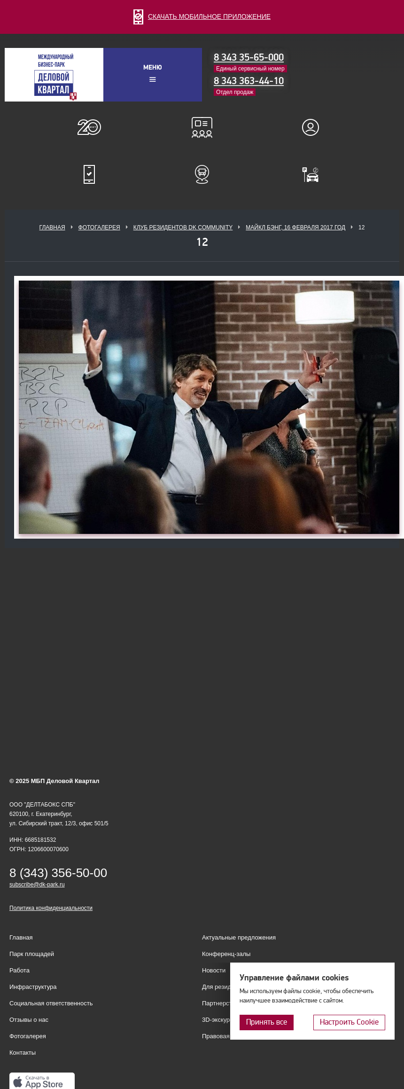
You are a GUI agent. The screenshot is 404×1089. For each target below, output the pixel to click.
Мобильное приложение (89, 174)
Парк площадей (31, 953)
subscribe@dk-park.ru (37, 884)
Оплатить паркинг (314, 174)
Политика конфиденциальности (51, 908)
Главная (52, 227)
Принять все (266, 1022)
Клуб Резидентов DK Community (183, 227)
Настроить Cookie (349, 1022)
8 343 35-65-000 (249, 57)
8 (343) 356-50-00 (58, 872)
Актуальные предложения (239, 937)
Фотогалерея (99, 227)
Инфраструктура (32, 986)
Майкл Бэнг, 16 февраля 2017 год (295, 227)
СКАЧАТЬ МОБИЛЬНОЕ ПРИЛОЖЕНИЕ (202, 16)
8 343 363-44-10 (249, 80)
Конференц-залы (202, 127)
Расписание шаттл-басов (202, 174)
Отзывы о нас (28, 1019)
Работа (19, 970)
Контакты (22, 1052)
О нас (89, 127)
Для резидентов (314, 127)
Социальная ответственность (51, 1003)
